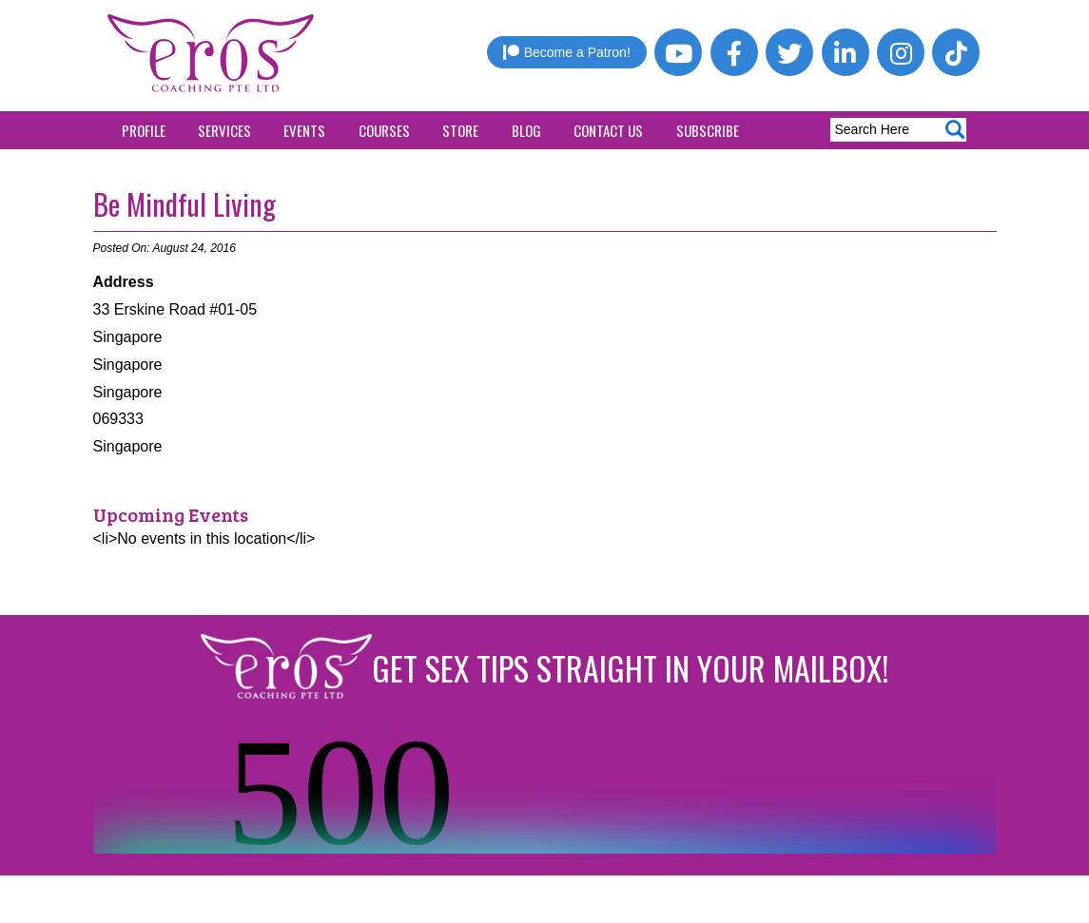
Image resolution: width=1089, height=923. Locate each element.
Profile (143, 130)
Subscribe (707, 130)
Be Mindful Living (184, 204)
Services (224, 130)
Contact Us (608, 130)
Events (304, 130)
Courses (384, 130)
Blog (526, 130)
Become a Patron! (567, 52)
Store (460, 130)
